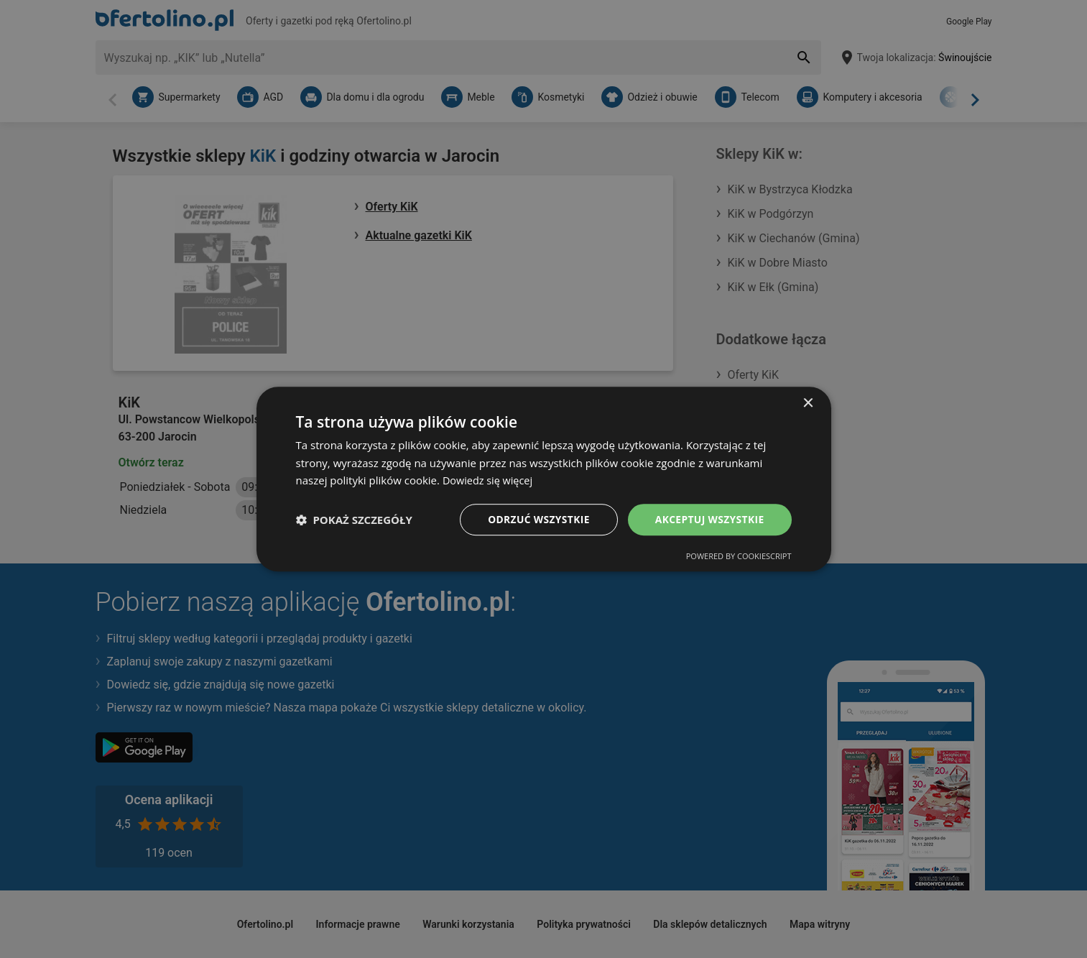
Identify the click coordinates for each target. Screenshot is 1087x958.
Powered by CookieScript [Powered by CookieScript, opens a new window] (739, 556)
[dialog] (543, 478)
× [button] (807, 402)
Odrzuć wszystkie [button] (536, 519)
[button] (354, 519)
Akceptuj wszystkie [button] (708, 519)
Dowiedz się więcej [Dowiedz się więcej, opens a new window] (489, 480)
